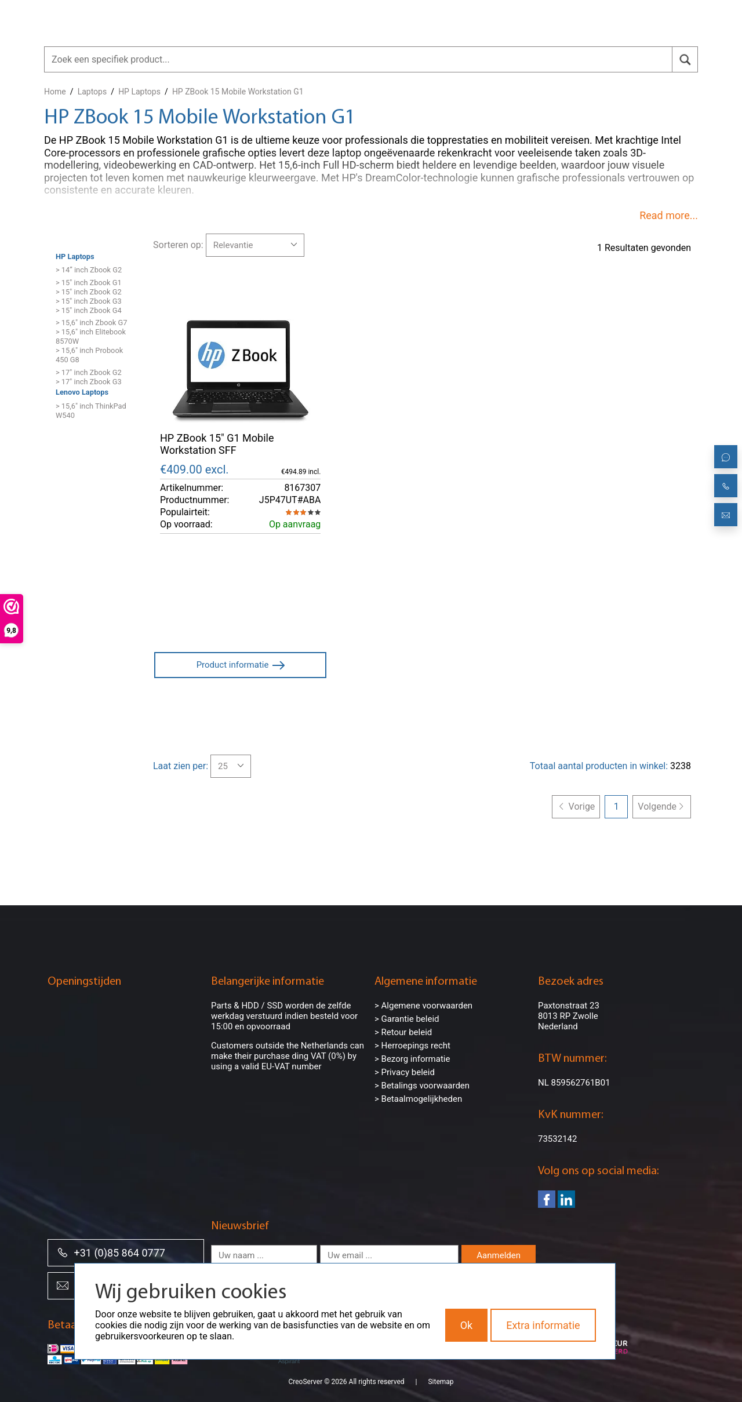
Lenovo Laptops (82, 392)
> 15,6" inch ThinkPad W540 (91, 411)
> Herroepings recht (412, 1045)
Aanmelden (499, 1255)
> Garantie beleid (406, 1019)
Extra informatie (543, 1325)
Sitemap (440, 1382)
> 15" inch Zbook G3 (89, 301)
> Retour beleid (403, 1032)
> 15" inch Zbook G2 (89, 291)
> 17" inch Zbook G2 (89, 372)
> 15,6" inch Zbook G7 (91, 322)
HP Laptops (139, 91)
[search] (685, 59)
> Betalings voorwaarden (422, 1085)
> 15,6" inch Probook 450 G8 (89, 355)
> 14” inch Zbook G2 (89, 269)
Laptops (92, 91)
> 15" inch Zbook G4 (89, 310)
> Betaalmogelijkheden (418, 1099)
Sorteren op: (178, 244)
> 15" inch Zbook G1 (89, 282)
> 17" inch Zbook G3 (89, 381)
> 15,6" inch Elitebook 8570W (91, 336)
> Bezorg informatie (412, 1059)
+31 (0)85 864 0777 (111, 1252)
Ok (466, 1325)
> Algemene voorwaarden (423, 1005)
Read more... (668, 215)
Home (55, 91)
